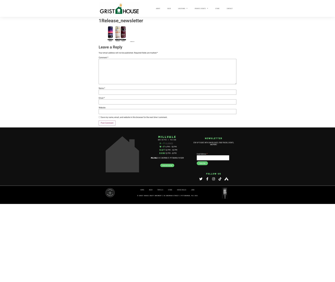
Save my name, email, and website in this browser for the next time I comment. (134, 117)
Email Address (202, 153)
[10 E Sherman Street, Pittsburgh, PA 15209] (122, 154)
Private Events (201, 8)
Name (102, 88)
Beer (169, 8)
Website (102, 108)
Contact (230, 8)
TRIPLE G (160, 190)
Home (142, 190)
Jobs (192, 190)
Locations (183, 8)
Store (217, 8)
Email (102, 98)
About (158, 8)
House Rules (181, 190)
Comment (103, 58)
